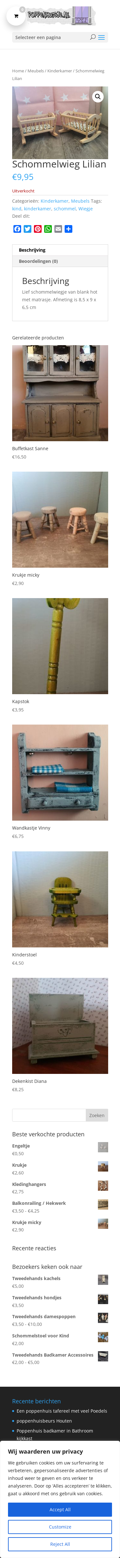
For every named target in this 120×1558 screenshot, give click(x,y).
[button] (98, 96)
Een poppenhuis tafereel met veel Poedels (62, 1411)
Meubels (36, 71)
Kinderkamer (59, 71)
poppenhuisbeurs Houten (44, 1421)
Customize (60, 1527)
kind (16, 209)
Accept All (60, 1509)
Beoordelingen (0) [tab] (38, 261)
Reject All (60, 1544)
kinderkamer (37, 209)
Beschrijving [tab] (32, 250)
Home (18, 71)
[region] (60, 1499)
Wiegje (85, 209)
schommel (65, 209)
